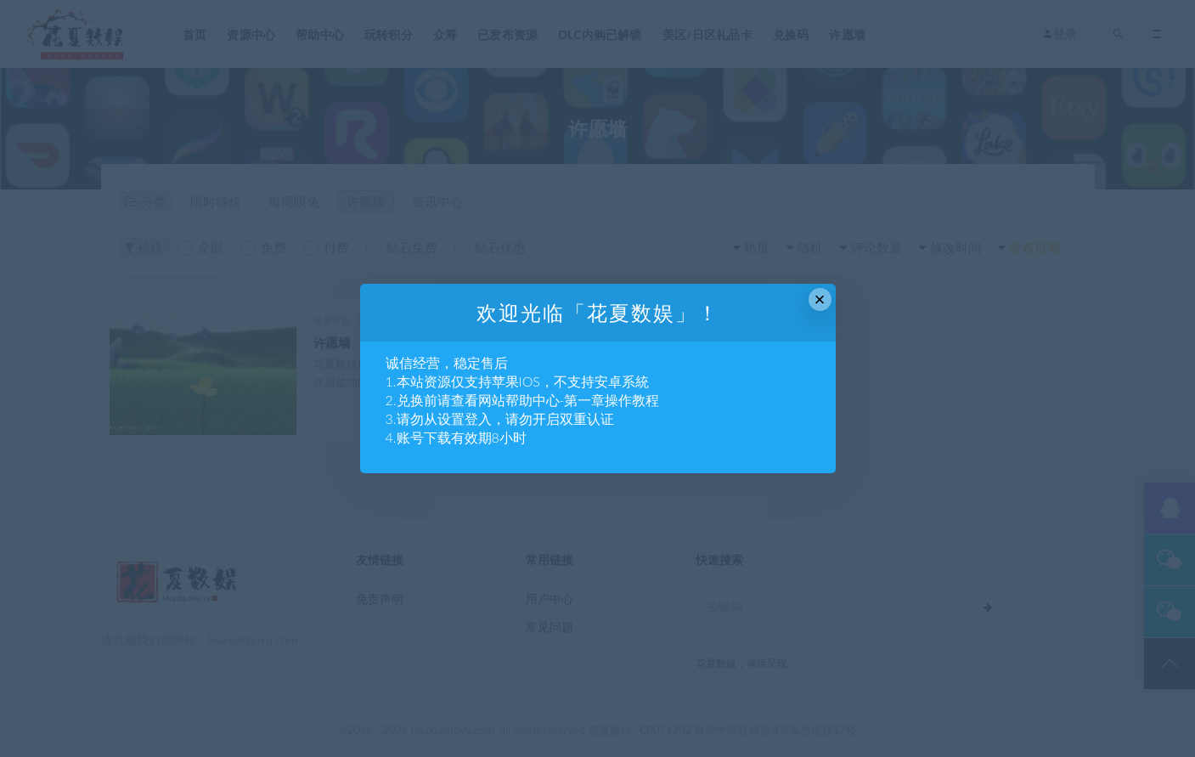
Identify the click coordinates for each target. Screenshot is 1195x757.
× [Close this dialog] (820, 299)
